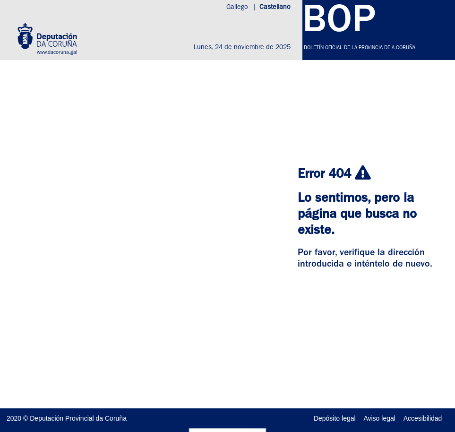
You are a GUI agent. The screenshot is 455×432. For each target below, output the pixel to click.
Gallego (238, 7)
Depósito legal (335, 418)
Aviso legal (379, 418)
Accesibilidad (422, 418)
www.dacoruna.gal (57, 52)
